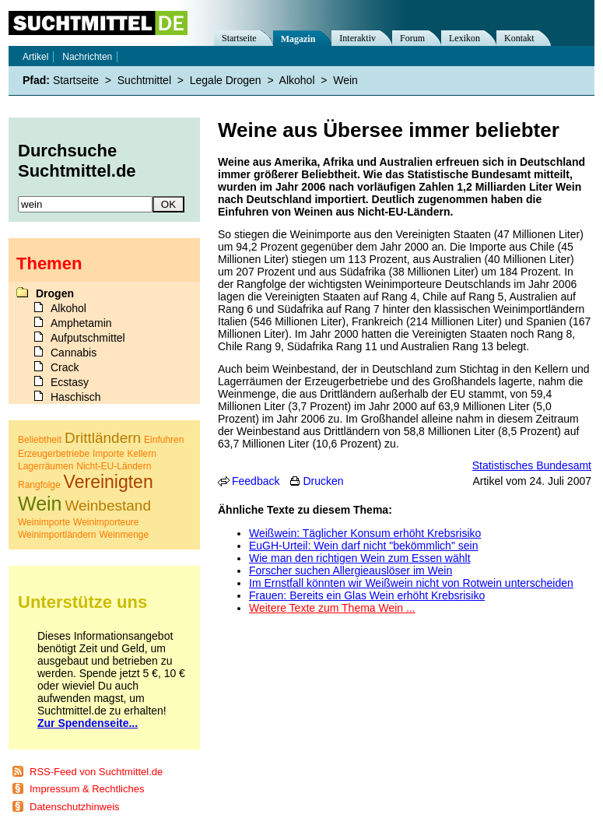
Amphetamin (81, 323)
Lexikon (464, 38)
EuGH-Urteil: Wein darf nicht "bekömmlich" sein (363, 545)
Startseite (239, 38)
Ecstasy (70, 382)
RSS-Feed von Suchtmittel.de (96, 772)
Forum (412, 38)
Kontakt (519, 38)
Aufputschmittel (88, 338)
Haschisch (76, 397)
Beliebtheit (39, 439)
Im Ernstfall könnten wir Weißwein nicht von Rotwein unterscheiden (411, 583)
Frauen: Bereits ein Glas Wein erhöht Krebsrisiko (367, 595)
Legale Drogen (225, 80)
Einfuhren (164, 439)
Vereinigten (108, 482)
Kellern (142, 453)
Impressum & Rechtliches (87, 789)
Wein (345, 80)
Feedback (255, 481)
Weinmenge (124, 534)
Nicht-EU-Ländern (113, 466)
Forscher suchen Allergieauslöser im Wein (350, 570)
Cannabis (73, 352)
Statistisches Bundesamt (531, 465)
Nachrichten (87, 56)
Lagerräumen (45, 466)
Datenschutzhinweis (75, 807)
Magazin (298, 38)
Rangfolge (39, 484)
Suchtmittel (144, 80)
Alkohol (297, 80)
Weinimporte (44, 522)
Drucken (323, 481)
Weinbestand (108, 505)
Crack (65, 367)
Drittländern (103, 438)
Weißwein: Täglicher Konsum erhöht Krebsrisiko (365, 533)
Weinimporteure (105, 522)
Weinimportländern (57, 534)
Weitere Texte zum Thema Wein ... (332, 608)
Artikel (35, 56)
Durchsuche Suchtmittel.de (77, 161)
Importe (108, 453)
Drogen (55, 293)
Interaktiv (357, 38)
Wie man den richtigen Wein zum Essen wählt (360, 558)
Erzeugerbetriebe (53, 453)
